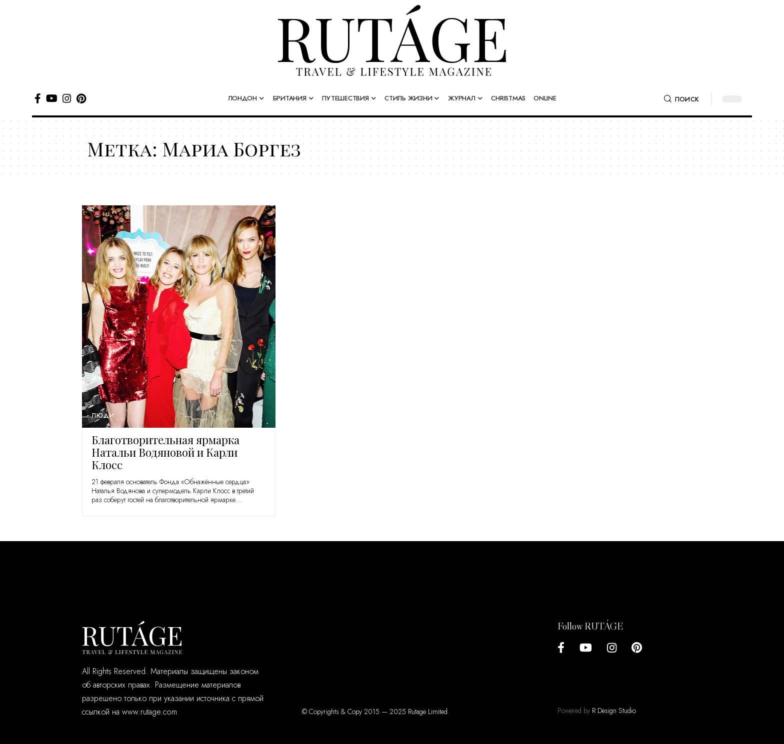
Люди (103, 415)
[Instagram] (67, 98)
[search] (681, 98)
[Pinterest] (81, 98)
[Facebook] (38, 98)
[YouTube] (52, 98)
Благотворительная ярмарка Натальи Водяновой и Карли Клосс (166, 452)
